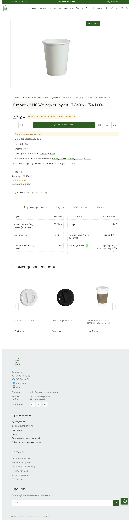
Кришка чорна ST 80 (61, 320)
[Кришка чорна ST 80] (65, 296)
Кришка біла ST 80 (24, 320)
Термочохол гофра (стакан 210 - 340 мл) (98, 321)
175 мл (62, 159)
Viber (17, 387)
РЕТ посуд (17, 479)
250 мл (70, 159)
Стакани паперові (21, 459)
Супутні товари (20, 475)
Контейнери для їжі (21, 463)
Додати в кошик (63, 125)
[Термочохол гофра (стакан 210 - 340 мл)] (102, 296)
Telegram (19, 383)
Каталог (32, 8)
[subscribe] (62, 503)
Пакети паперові (20, 471)
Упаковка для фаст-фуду (24, 467)
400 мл (79, 159)
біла (52, 154)
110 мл (55, 159)
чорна (43, 154)
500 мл (87, 159)
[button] (15, 306)
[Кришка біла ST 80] (28, 296)
